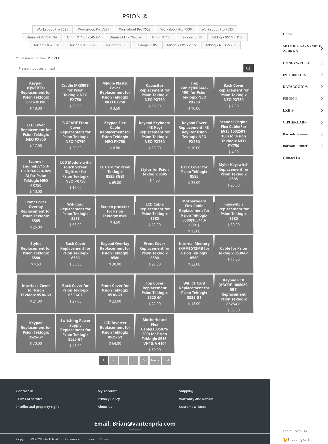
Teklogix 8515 (191, 37)
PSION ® (54, 58)
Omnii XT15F (161, 37)
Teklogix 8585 (146, 45)
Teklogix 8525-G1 (47, 45)
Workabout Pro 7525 (52, 29)
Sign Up (301, 431)
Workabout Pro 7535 (217, 29)
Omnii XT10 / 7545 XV (83, 37)
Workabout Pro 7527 (93, 29)
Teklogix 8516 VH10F (227, 37)
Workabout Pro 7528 (135, 29)
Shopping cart (296, 439)
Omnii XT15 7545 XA (42, 37)
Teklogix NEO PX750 (221, 45)
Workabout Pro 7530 (176, 29)
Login (287, 431)
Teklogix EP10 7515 (181, 45)
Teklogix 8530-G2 (82, 45)
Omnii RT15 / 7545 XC (125, 37)
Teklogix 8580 (115, 45)
